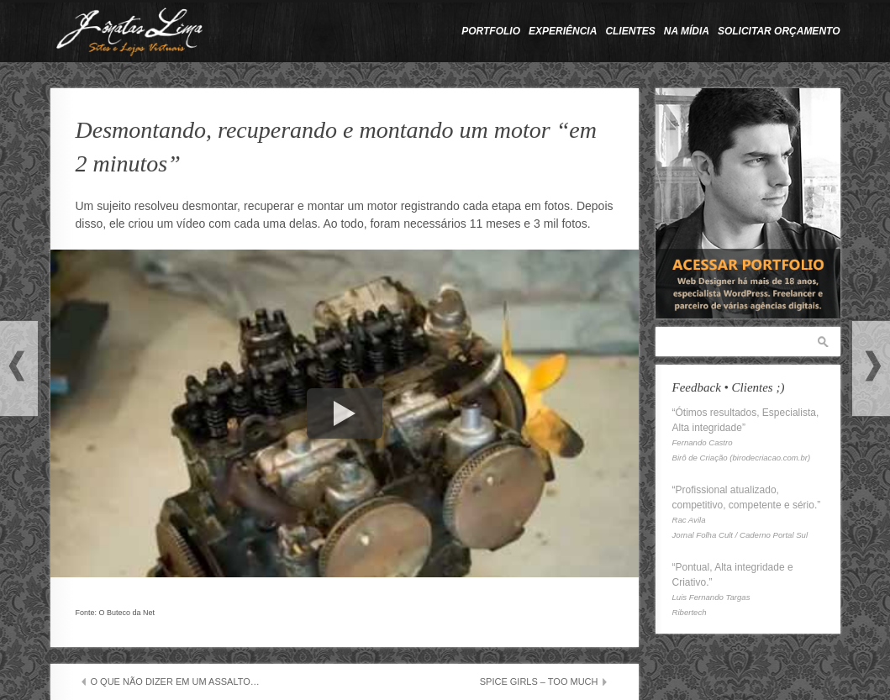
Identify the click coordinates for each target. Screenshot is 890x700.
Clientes (630, 31)
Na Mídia (686, 31)
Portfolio (490, 31)
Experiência (563, 31)
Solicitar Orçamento (779, 31)
